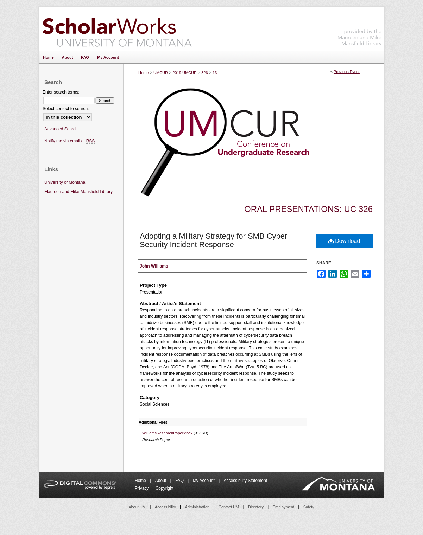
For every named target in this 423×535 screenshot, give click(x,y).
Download (344, 241)
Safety (308, 507)
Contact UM (229, 507)
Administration (197, 507)
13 (215, 73)
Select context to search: (66, 108)
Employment (283, 507)
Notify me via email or (69, 141)
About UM (137, 507)
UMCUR (161, 73)
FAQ (180, 480)
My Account (204, 480)
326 (205, 73)
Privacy (142, 488)
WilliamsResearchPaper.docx (167, 433)
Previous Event (347, 72)
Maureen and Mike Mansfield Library (360, 28)
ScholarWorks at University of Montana (117, 29)
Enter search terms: (61, 92)
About (161, 480)
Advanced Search (61, 129)
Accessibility (165, 507)
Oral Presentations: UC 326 (308, 209)
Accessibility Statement (245, 480)
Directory (256, 507)
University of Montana (64, 182)
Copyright (164, 488)
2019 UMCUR (185, 73)
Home (143, 73)
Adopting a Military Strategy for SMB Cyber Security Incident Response (213, 240)
